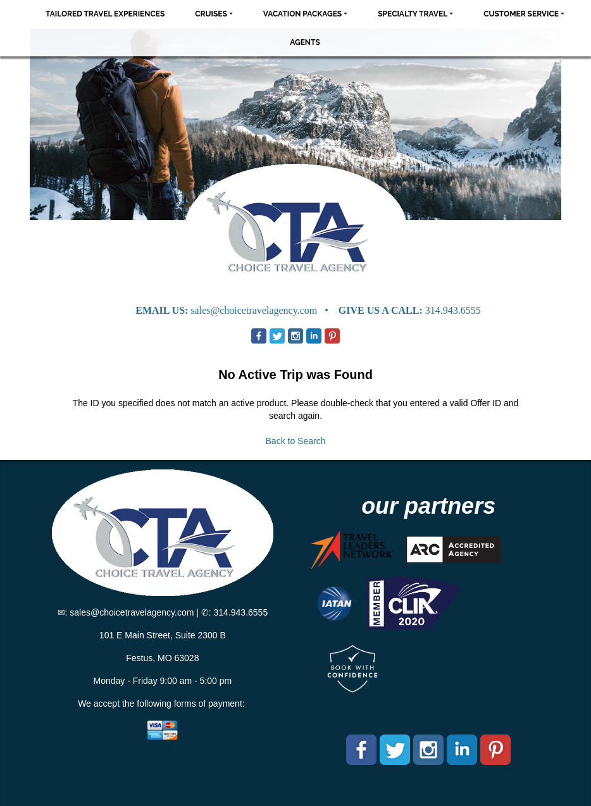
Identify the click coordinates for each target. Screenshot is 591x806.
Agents (305, 42)
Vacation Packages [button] (302, 13)
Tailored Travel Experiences (105, 13)
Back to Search (296, 441)
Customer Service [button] (521, 13)
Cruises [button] (211, 13)
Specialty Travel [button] (412, 13)
